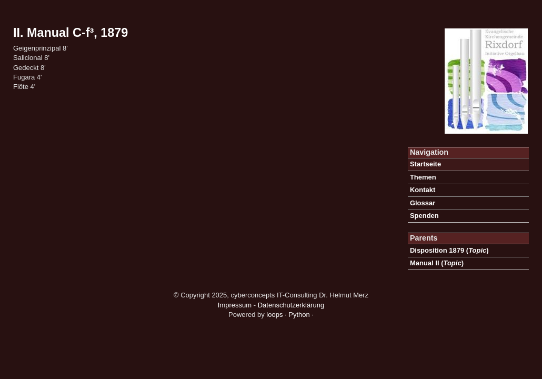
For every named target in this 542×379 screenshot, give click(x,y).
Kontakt (422, 190)
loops (274, 314)
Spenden (424, 216)
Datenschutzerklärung (291, 305)
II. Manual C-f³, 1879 (70, 32)
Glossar (422, 203)
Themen (423, 177)
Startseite (425, 164)
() (449, 250)
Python (298, 314)
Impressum (235, 305)
